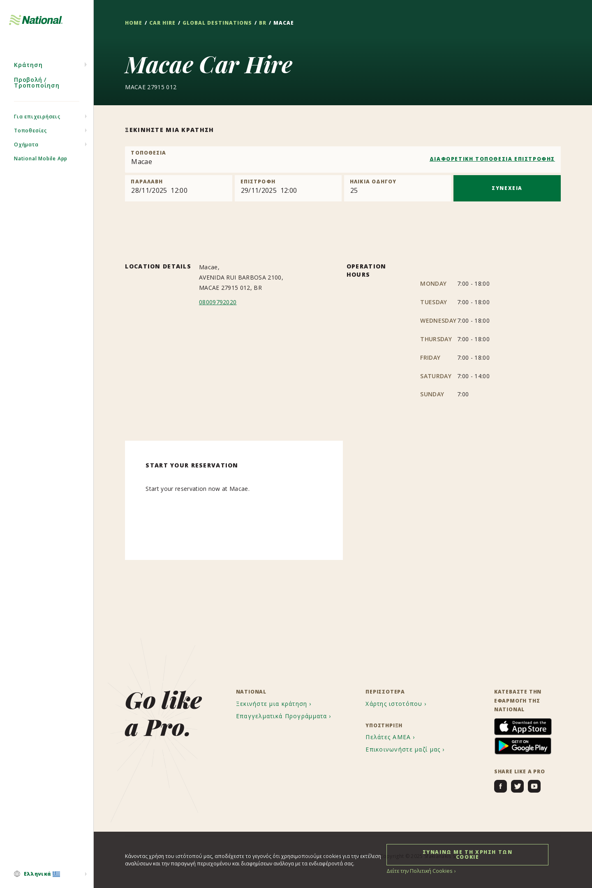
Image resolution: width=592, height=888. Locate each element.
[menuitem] (46, 874)
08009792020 (218, 302)
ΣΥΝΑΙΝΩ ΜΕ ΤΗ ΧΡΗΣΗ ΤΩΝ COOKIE (468, 854)
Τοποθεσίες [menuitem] (30, 137)
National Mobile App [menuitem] (40, 165)
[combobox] (343, 159)
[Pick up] (178, 188)
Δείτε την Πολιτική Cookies (418, 870)
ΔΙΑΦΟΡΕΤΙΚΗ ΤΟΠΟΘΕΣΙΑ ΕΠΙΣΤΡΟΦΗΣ (492, 158)
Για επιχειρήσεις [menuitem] (37, 123)
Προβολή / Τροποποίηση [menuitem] (37, 89)
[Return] (288, 188)
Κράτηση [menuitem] (28, 72)
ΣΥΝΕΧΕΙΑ (507, 188)
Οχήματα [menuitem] (26, 151)
